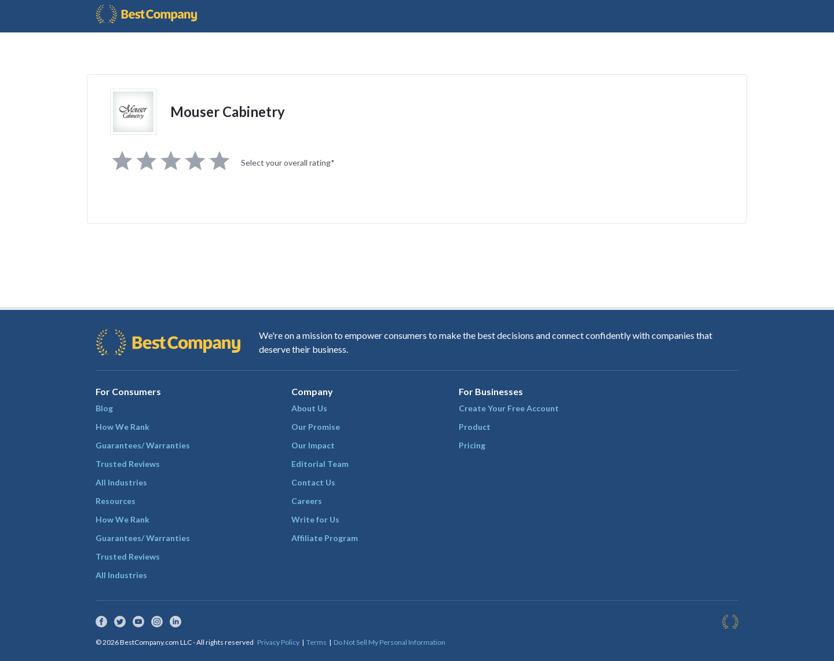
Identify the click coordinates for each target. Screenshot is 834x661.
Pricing (472, 445)
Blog (104, 408)
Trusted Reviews (128, 464)
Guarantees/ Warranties (143, 445)
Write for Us (315, 519)
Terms (316, 642)
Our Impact (313, 445)
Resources (116, 501)
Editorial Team (320, 464)
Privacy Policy (278, 642)
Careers (306, 501)
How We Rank (122, 427)
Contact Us (313, 482)
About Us (309, 408)
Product (475, 427)
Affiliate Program (324, 538)
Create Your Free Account (509, 408)
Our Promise (315, 427)
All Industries (121, 482)
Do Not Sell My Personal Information (389, 642)
